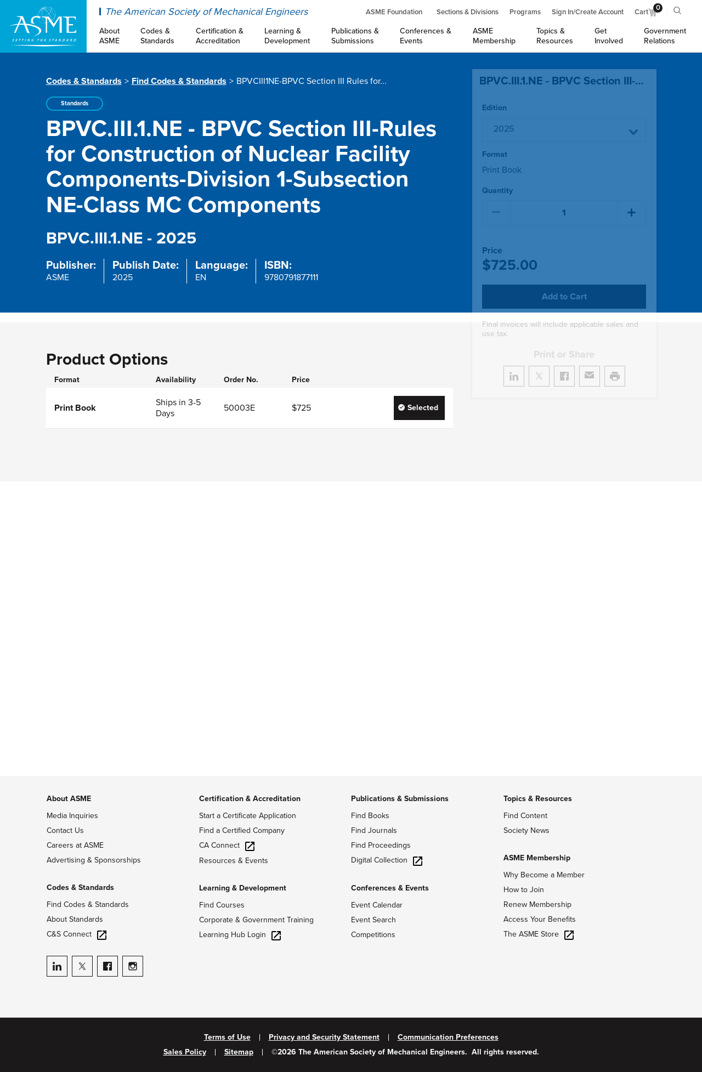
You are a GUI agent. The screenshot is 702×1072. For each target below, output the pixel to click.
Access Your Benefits (539, 919)
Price (492, 251)
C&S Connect (76, 934)
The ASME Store (538, 934)
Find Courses (222, 905)
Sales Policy (184, 1052)
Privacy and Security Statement (324, 1037)
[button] (564, 130)
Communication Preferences (448, 1037)
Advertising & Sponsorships (94, 860)
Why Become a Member (544, 875)
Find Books (370, 815)
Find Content (525, 815)
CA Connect (226, 845)
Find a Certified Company (242, 830)
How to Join (523, 889)
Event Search (373, 919)
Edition (494, 108)
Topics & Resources (537, 798)
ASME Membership (536, 858)
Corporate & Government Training (256, 919)
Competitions (373, 934)
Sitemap (238, 1052)
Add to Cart (564, 296)
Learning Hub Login (240, 934)
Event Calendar (377, 905)
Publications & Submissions (400, 798)
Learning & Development (242, 888)
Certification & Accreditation (250, 798)
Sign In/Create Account (588, 12)
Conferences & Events (390, 888)
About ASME (69, 798)
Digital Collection (386, 860)
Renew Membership (537, 904)
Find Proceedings (381, 845)
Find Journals (374, 830)
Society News (526, 830)
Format (494, 154)
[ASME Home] (43, 26)
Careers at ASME (75, 845)
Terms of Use (227, 1037)
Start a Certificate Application (247, 815)
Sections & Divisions (468, 12)
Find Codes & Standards (179, 81)
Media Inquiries (72, 815)
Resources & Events (233, 860)
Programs (525, 12)
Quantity (497, 190)
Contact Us (65, 830)
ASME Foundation (394, 12)
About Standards (75, 919)
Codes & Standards (84, 81)
